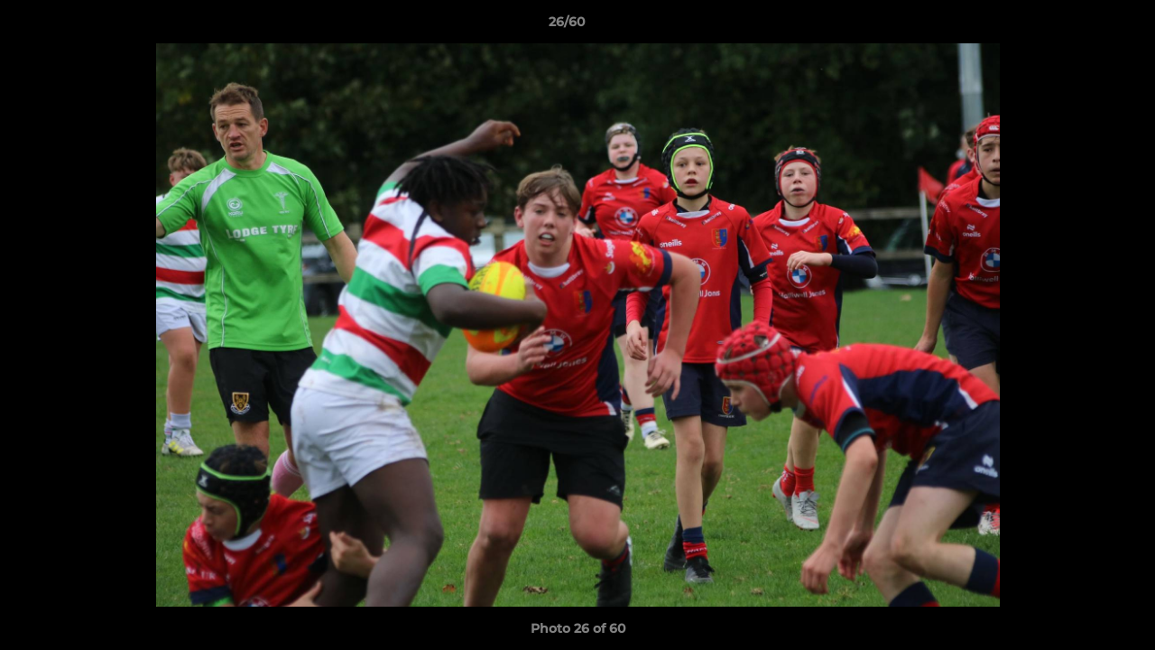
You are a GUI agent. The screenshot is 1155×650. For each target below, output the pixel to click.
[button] (1079, 26)
